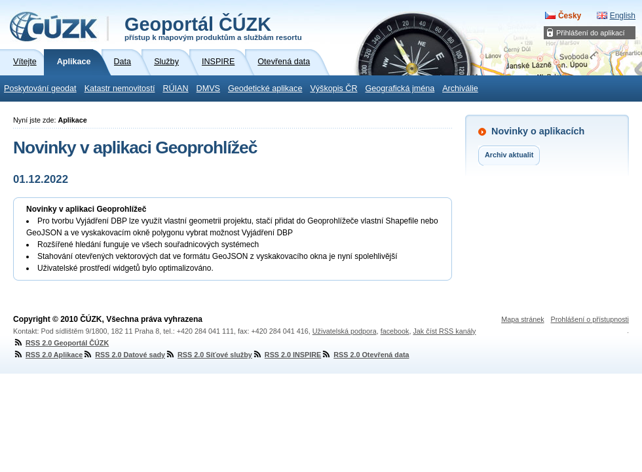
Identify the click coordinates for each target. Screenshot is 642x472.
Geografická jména (400, 88)
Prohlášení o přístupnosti (590, 319)
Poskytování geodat (40, 88)
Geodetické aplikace (265, 88)
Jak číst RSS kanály (444, 331)
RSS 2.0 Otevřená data (365, 355)
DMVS (208, 88)
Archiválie (460, 88)
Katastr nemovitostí (120, 88)
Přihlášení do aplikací (590, 33)
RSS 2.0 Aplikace (48, 355)
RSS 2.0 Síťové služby (208, 355)
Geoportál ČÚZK (213, 27)
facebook (395, 331)
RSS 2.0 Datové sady (124, 355)
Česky (569, 15)
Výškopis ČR (333, 88)
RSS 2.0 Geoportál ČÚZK (61, 343)
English (622, 15)
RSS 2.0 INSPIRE (286, 355)
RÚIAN (175, 88)
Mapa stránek (522, 319)
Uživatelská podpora (344, 331)
